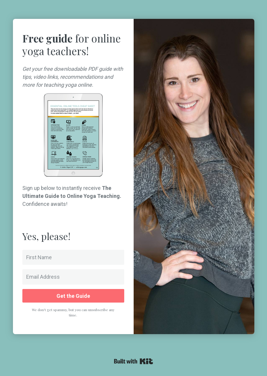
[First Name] (73, 257)
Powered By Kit (133, 361)
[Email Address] (73, 276)
